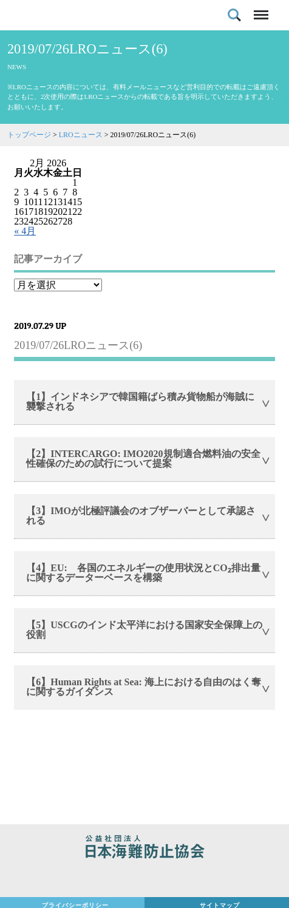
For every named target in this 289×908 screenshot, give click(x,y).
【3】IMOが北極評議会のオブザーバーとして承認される (141, 516)
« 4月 (25, 231)
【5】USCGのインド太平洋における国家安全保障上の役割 (144, 630)
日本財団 (144, 879)
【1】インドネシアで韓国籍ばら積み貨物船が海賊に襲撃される (140, 401)
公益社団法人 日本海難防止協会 (144, 848)
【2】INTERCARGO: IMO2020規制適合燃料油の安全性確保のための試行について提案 (143, 459)
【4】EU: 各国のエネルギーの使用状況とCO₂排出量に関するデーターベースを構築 (143, 573)
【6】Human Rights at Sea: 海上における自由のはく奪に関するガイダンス (143, 687)
